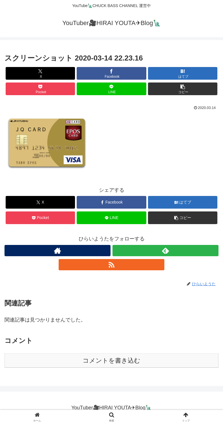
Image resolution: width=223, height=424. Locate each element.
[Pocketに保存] (40, 88)
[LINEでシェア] (111, 88)
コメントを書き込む (111, 360)
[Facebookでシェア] (111, 73)
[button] (183, 88)
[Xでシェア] (40, 73)
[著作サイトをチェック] (58, 250)
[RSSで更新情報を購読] (112, 264)
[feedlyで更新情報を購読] (165, 250)
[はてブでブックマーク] (183, 73)
